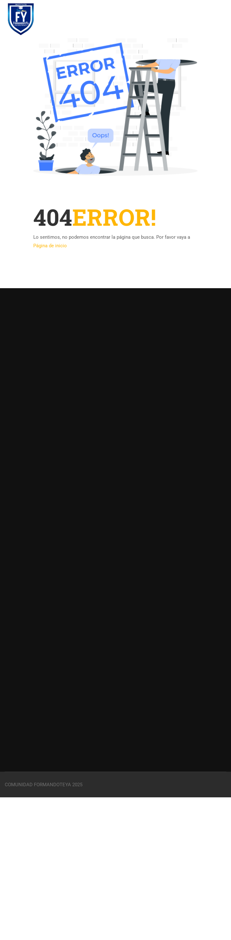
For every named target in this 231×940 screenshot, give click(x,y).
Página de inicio (50, 246)
